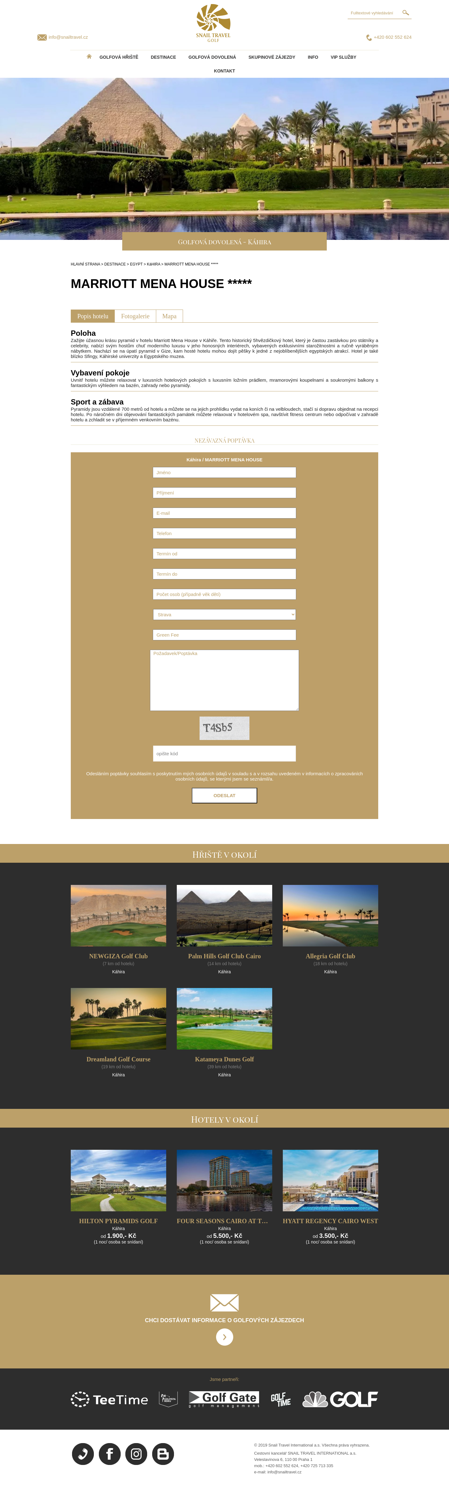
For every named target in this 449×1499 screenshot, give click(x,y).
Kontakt (224, 70)
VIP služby (343, 57)
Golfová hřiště (118, 57)
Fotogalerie (135, 316)
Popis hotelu (92, 316)
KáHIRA (153, 264)
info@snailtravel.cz (68, 37)
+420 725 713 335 (317, 1465)
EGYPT (136, 264)
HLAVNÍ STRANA (85, 264)
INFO (313, 57)
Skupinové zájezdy (272, 57)
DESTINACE (163, 57)
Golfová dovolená (212, 57)
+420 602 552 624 (393, 37)
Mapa (169, 316)
